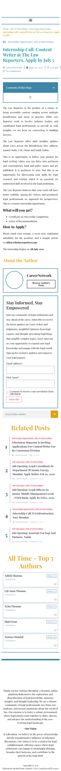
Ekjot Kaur (11, 621)
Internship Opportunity (40, 29)
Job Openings (18, 461)
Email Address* (14, 363)
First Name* (12, 377)
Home (6, 29)
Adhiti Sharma (13, 575)
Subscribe (14, 399)
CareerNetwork (21, 455)
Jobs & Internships (18, 29)
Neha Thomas (13, 606)
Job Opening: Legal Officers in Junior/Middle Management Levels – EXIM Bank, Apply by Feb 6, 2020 (33, 494)
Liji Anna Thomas (15, 591)
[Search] (54, 414)
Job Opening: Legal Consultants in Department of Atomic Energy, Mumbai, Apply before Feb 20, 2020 (33, 470)
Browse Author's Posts (41, 284)
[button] (30, 20)
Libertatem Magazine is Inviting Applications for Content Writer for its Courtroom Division (33, 446)
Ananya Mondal (14, 637)
